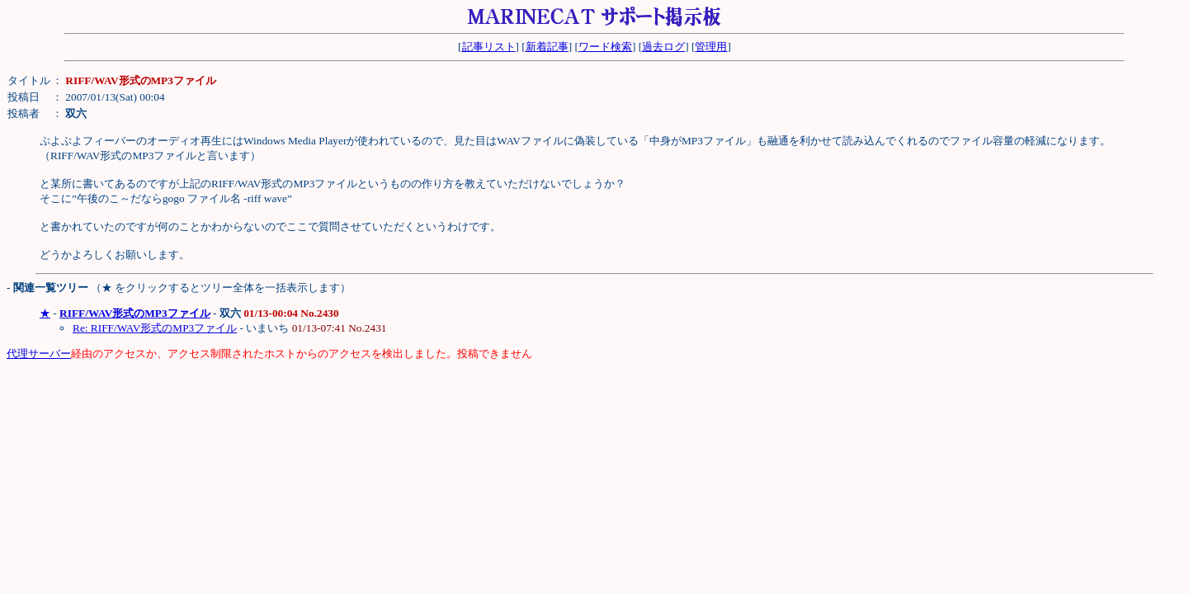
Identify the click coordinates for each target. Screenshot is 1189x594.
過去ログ (663, 46)
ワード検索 (605, 46)
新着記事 (547, 46)
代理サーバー (39, 353)
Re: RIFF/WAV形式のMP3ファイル (155, 328)
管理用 (711, 46)
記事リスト (489, 46)
